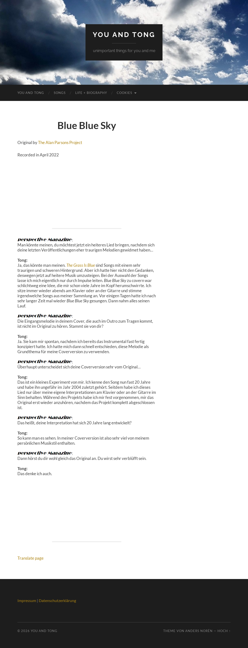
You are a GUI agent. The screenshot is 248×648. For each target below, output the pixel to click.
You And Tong (124, 35)
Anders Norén (199, 631)
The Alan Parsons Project (60, 142)
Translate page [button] (30, 558)
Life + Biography (91, 93)
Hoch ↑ (224, 631)
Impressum (26, 600)
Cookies (124, 93)
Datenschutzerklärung (57, 600)
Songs (60, 93)
